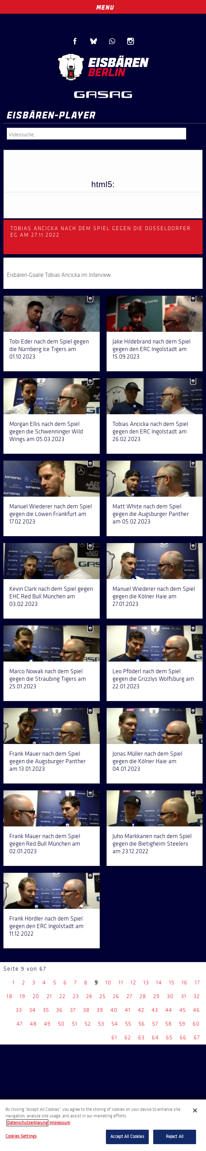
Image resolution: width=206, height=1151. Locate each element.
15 (171, 982)
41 (128, 1010)
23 (76, 996)
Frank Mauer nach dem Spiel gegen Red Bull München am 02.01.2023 (44, 843)
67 (197, 1037)
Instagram (130, 41)
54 (114, 1023)
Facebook (75, 41)
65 (169, 1037)
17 (197, 982)
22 (62, 996)
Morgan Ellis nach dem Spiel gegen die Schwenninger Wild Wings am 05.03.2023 (46, 431)
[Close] (195, 1110)
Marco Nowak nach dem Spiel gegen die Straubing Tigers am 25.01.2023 (47, 678)
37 (73, 1010)
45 (182, 1010)
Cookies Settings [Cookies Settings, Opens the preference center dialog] (21, 1136)
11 (121, 982)
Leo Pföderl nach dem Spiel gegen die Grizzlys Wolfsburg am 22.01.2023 (153, 678)
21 (49, 996)
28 (143, 996)
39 (100, 1010)
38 (86, 1010)
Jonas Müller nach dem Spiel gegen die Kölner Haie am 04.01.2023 (147, 761)
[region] (103, 1125)
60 (196, 1023)
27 (129, 996)
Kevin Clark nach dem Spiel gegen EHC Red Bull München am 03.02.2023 (51, 596)
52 (88, 1023)
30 (170, 996)
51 (74, 1023)
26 (116, 996)
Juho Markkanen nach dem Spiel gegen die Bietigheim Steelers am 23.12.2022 (152, 843)
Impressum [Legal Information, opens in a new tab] (59, 1123)
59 (182, 1023)
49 (47, 1023)
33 (19, 1010)
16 (184, 982)
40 (114, 1010)
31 (183, 996)
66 (183, 1037)
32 (197, 996)
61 (114, 1037)
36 (59, 1010)
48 (33, 1023)
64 (155, 1037)
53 (101, 1023)
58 (168, 1023)
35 (46, 1010)
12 (133, 982)
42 (141, 1010)
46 (196, 1010)
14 (159, 982)
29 (156, 996)
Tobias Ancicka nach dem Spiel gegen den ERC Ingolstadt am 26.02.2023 (150, 431)
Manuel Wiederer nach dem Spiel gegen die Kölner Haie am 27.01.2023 (153, 596)
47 (19, 1023)
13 (146, 982)
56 (141, 1023)
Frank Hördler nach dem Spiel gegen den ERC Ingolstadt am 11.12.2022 (46, 926)
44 (168, 1010)
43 (155, 1010)
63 (141, 1037)
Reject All (174, 1136)
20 (36, 996)
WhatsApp (112, 41)
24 (89, 996)
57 (155, 1023)
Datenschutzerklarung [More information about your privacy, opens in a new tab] (27, 1123)
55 (128, 1023)
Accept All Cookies (127, 1136)
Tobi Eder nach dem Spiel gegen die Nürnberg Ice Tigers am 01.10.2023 (49, 349)
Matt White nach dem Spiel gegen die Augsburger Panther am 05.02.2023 (150, 514)
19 (22, 996)
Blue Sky (93, 41)
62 (127, 1037)
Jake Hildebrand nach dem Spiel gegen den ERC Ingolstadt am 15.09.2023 (151, 349)
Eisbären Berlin (103, 67)
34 (32, 1010)
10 (108, 982)
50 (61, 1023)
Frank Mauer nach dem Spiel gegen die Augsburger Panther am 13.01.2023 (47, 761)
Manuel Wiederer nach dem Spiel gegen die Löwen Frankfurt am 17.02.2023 (50, 514)
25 (102, 996)
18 (9, 996)
